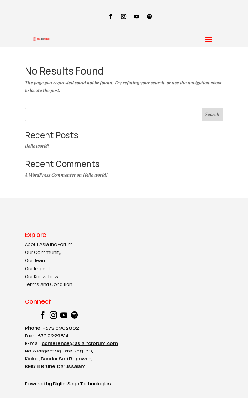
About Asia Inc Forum (49, 244)
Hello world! (37, 146)
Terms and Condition (48, 284)
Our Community (43, 252)
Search (212, 114)
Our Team (36, 261)
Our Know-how (41, 277)
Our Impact (37, 269)
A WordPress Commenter (50, 175)
